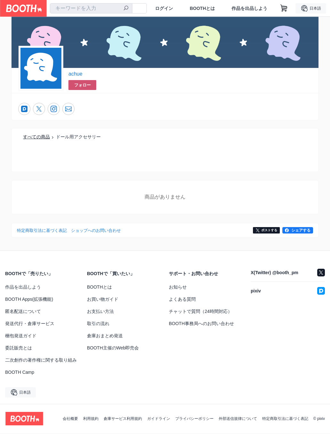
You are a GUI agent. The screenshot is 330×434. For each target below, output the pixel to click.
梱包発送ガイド (20, 336)
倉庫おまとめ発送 (105, 336)
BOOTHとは (202, 8)
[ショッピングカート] (284, 8)
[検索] (126, 8)
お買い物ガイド (102, 300)
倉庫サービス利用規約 (123, 420)
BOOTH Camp (19, 373)
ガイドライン (158, 420)
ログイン (164, 8)
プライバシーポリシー (194, 420)
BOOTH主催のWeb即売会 (113, 348)
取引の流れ (98, 324)
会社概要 (70, 420)
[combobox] (91, 8)
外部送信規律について (238, 420)
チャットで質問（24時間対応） (200, 312)
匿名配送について (23, 312)
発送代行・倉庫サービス (29, 324)
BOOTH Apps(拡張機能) (29, 300)
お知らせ (178, 288)
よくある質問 (182, 300)
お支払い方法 (100, 312)
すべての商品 (36, 137)
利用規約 (90, 420)
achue (75, 74)
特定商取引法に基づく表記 (285, 420)
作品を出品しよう (249, 8)
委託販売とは (18, 348)
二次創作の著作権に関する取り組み (41, 361)
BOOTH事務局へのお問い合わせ (201, 324)
